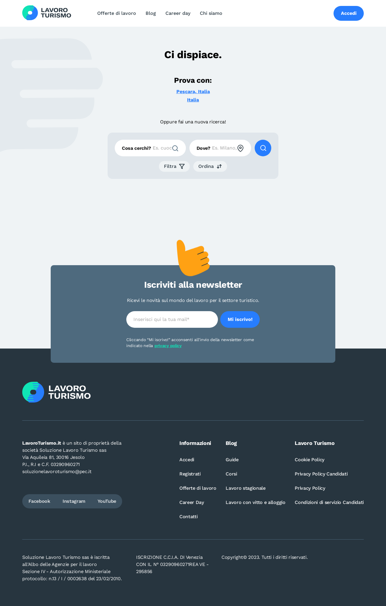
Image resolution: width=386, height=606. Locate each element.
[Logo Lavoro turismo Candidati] (46, 13)
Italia (193, 100)
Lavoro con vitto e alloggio (255, 502)
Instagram (74, 501)
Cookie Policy (309, 459)
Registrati (190, 474)
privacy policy (168, 345)
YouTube (107, 501)
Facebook (39, 501)
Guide (232, 459)
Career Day (191, 502)
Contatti (188, 516)
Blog (151, 13)
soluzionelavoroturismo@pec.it (57, 471)
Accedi (186, 459)
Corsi (231, 474)
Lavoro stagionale (246, 488)
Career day (177, 13)
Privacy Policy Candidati (321, 474)
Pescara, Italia (193, 91)
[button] (174, 166)
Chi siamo (211, 13)
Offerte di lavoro (116, 13)
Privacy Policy (310, 488)
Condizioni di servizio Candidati (329, 502)
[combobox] (150, 148)
